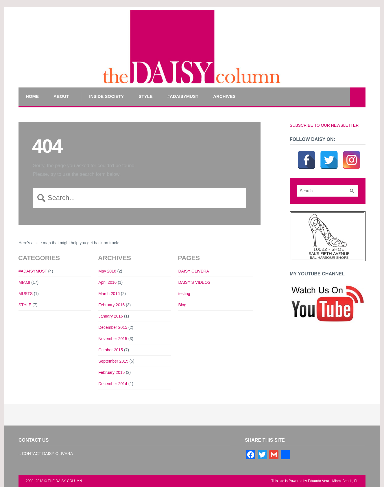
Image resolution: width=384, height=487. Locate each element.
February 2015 (111, 372)
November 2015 (112, 338)
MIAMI (24, 282)
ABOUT (61, 96)
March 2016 (109, 293)
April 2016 (107, 282)
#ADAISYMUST (183, 96)
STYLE (145, 96)
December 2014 (112, 383)
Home (32, 96)
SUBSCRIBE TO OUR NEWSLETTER (324, 125)
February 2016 (111, 305)
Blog (182, 305)
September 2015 (113, 361)
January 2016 (110, 316)
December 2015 (112, 327)
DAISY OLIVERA (193, 271)
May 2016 (107, 271)
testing (184, 293)
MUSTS (26, 293)
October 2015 (110, 350)
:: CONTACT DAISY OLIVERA (46, 453)
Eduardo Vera (318, 481)
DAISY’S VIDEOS (194, 282)
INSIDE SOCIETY (106, 96)
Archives (224, 96)
